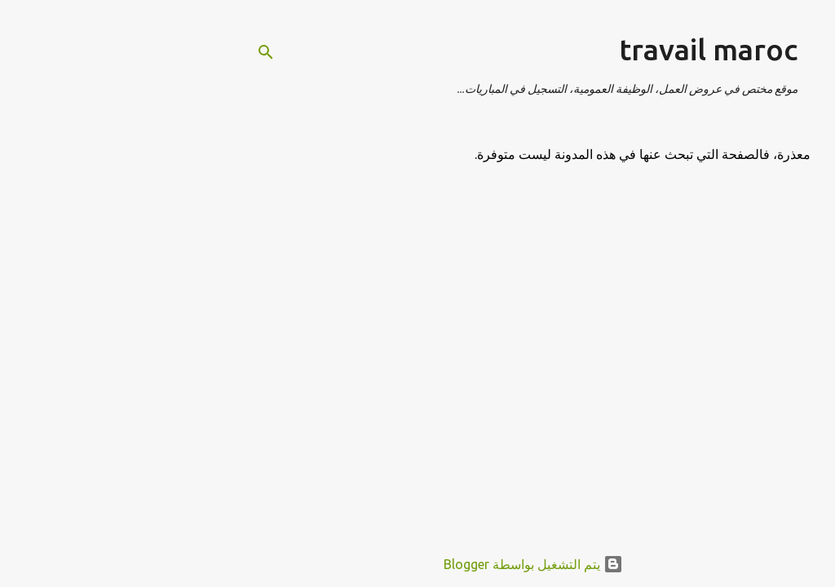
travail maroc (592, 49)
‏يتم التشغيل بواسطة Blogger (417, 564)
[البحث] (150, 52)
